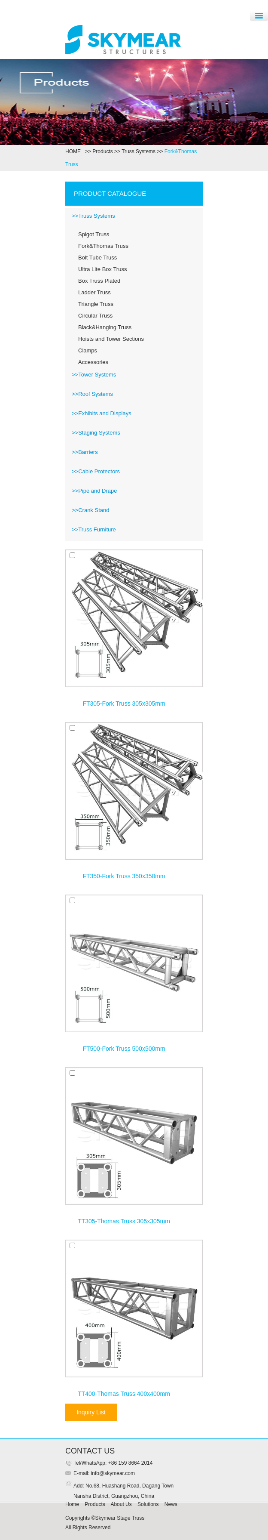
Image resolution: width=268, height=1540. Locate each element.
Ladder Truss (94, 292)
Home (72, 1504)
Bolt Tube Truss (97, 257)
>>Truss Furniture (94, 529)
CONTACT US (90, 1451)
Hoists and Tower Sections (111, 339)
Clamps (87, 350)
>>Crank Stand (90, 510)
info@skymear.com (112, 1473)
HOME (74, 151)
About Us (120, 1504)
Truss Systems (138, 151)
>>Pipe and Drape (94, 491)
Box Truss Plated (99, 281)
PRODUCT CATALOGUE (110, 193)
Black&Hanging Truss (104, 327)
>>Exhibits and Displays (101, 413)
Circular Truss (95, 315)
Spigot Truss (93, 234)
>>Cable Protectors (96, 471)
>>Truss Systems (93, 216)
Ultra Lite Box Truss (102, 269)
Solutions (147, 1504)
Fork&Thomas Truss (103, 246)
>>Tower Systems (94, 374)
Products (102, 151)
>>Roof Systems (92, 394)
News (170, 1504)
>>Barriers (85, 452)
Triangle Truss (95, 304)
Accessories (93, 362)
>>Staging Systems (96, 432)
